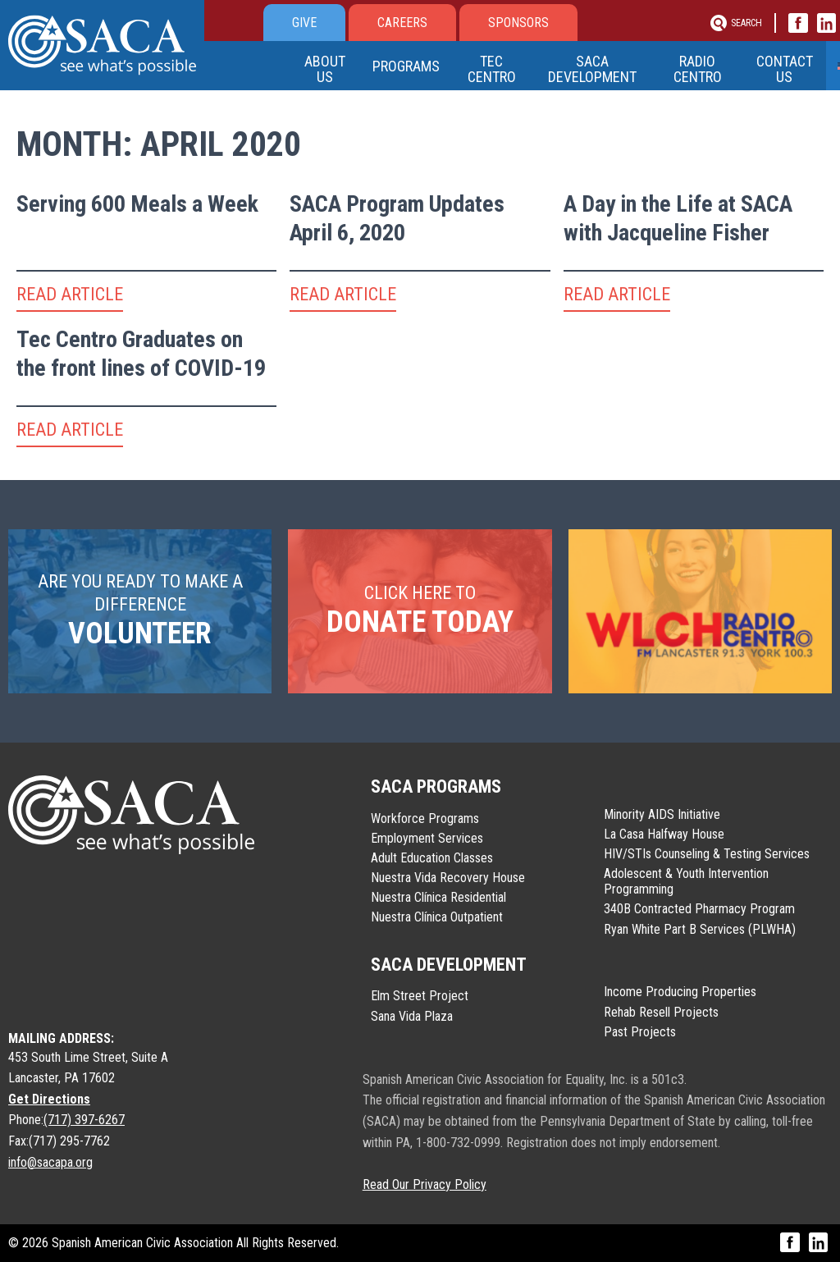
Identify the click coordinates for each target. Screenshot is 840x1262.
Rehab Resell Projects (661, 1012)
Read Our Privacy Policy (424, 1184)
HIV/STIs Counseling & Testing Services (707, 854)
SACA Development (592, 69)
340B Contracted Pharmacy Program (699, 909)
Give (304, 22)
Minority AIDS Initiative (662, 814)
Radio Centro (697, 69)
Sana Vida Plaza (412, 1016)
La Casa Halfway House (664, 834)
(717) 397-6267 (84, 1119)
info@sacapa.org (50, 1162)
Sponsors (518, 22)
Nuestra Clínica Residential (438, 897)
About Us (324, 69)
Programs (406, 66)
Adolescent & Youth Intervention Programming (686, 881)
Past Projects (640, 1032)
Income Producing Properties (680, 991)
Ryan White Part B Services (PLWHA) (700, 929)
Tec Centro (492, 69)
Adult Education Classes (432, 858)
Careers (402, 22)
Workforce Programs (425, 818)
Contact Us (784, 69)
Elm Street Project (419, 996)
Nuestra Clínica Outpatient (437, 917)
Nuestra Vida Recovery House (448, 877)
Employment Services (427, 838)
